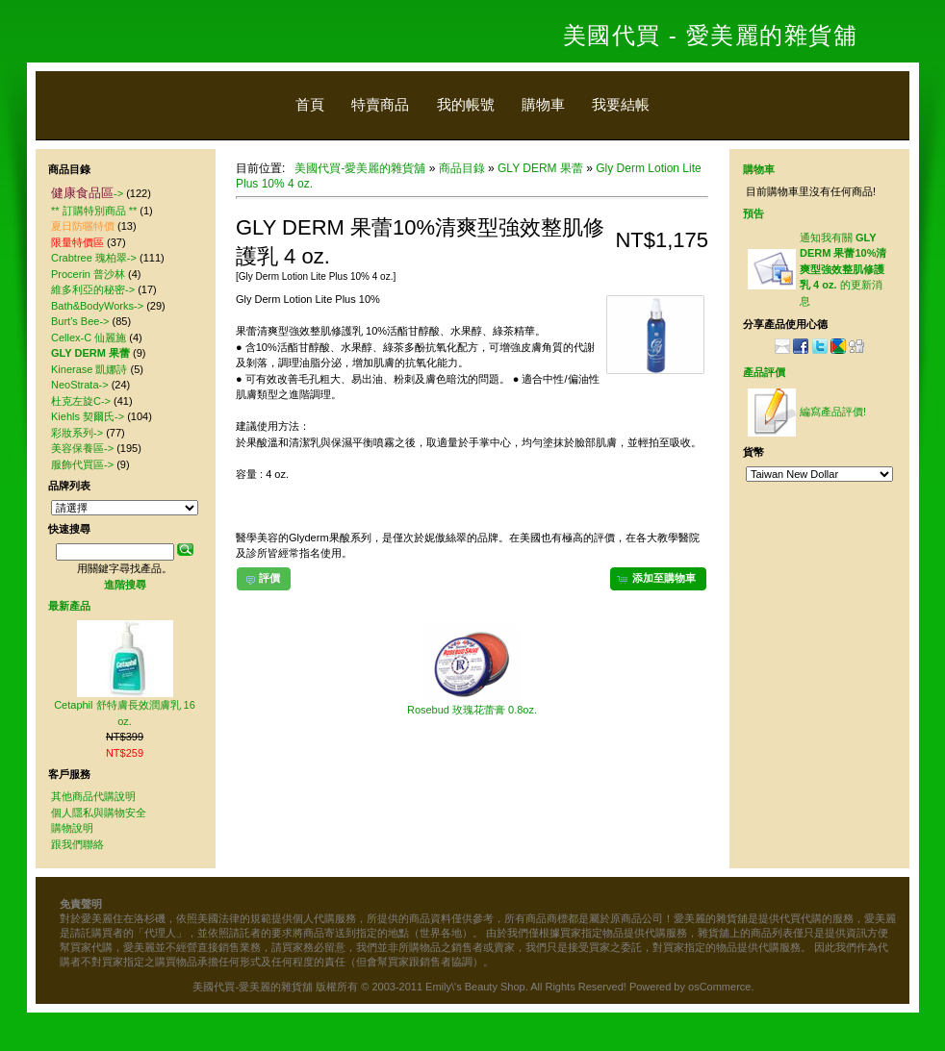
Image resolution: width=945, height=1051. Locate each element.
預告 (753, 213)
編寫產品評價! (833, 411)
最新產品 (69, 606)
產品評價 (764, 372)
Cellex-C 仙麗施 (88, 337)
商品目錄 (462, 168)
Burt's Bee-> (80, 321)
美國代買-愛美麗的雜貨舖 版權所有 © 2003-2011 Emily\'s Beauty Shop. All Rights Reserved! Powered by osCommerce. (472, 986)
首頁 (309, 104)
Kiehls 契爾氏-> (87, 416)
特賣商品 (380, 104)
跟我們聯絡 (77, 844)
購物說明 (72, 828)
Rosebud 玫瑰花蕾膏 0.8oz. (472, 709)
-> (87, 193)
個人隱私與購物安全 (98, 812)
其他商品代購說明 (93, 796)
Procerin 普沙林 (88, 274)
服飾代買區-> (82, 464)
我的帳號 (466, 104)
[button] (658, 578)
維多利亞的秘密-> (93, 289)
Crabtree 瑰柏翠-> (94, 257)
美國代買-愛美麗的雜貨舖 (359, 168)
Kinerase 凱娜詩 (89, 369)
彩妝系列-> (77, 432)
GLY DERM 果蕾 (540, 168)
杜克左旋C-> (81, 401)
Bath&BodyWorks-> (97, 306)
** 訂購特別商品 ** (94, 210)
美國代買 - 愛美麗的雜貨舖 (710, 35)
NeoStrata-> (80, 384)
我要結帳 (621, 104)
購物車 (543, 104)
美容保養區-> (82, 448)
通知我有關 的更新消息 (843, 269)
